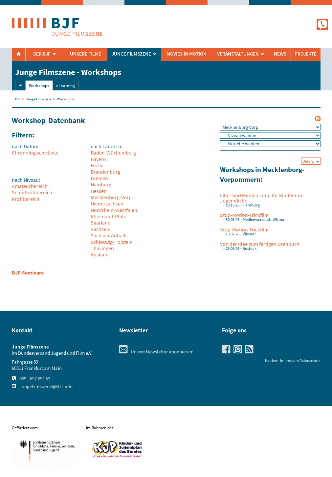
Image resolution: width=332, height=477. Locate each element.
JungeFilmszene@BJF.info (46, 387)
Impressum (289, 360)
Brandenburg (105, 171)
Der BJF (42, 54)
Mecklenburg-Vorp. (112, 197)
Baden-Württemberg (113, 152)
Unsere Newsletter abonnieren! (156, 352)
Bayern (98, 159)
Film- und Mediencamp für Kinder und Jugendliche (262, 198)
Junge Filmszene (38, 99)
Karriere (271, 360)
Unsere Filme (85, 54)
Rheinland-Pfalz (108, 216)
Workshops (39, 85)
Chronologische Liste (35, 152)
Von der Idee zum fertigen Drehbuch (259, 244)
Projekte (306, 54)
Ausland (100, 254)
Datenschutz (309, 360)
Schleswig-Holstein (112, 242)
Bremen (99, 178)
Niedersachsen (107, 203)
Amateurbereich (30, 186)
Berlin (97, 165)
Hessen (99, 191)
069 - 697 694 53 (34, 379)
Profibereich (25, 199)
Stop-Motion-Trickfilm (244, 215)
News (280, 54)
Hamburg (101, 184)
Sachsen (100, 229)
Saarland (101, 222)
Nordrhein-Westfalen (114, 210)
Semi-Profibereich (32, 192)
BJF (17, 99)
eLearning (65, 85)
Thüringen (102, 248)
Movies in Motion (186, 54)
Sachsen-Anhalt (108, 235)
